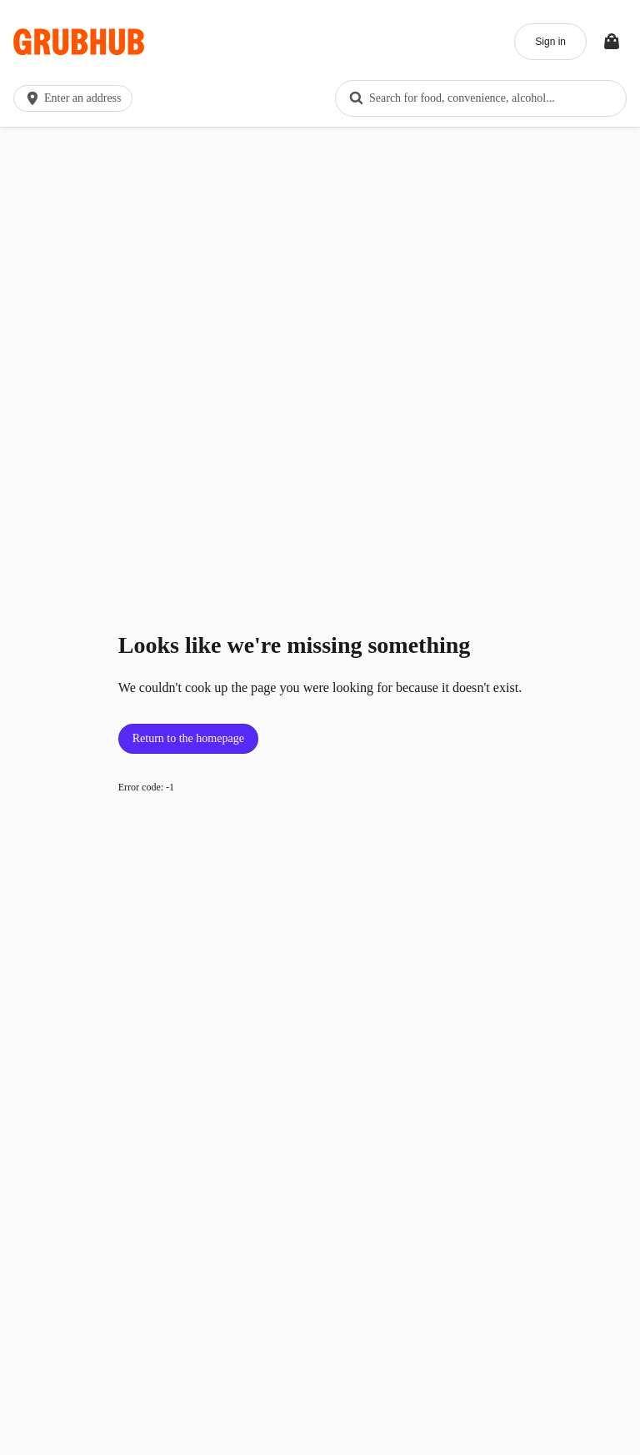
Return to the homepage (188, 738)
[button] (76, 98)
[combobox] (481, 98)
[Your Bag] (612, 42)
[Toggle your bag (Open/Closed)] (612, 42)
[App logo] (78, 42)
